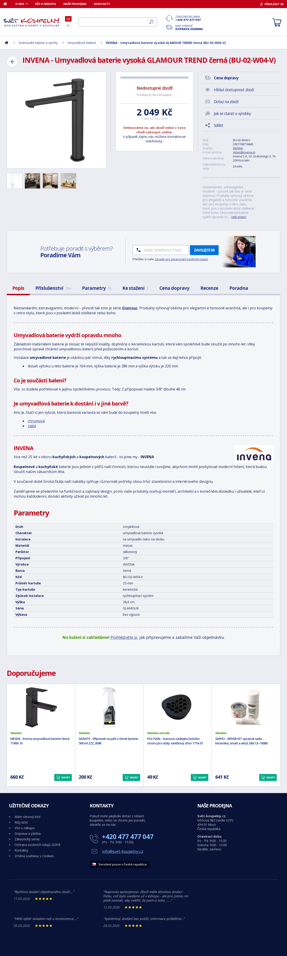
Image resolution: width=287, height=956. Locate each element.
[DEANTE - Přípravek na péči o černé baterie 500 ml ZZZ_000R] (109, 707)
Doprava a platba (28, 833)
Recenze (209, 288)
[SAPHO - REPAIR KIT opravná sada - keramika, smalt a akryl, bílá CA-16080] (246, 707)
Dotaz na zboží (226, 101)
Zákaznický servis (27, 839)
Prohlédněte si (124, 637)
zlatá (32, 425)
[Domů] (7, 4)
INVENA (238, 148)
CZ (68, 19)
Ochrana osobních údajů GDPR (37, 845)
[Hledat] (117, 21)
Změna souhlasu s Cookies (34, 856)
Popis (18, 288)
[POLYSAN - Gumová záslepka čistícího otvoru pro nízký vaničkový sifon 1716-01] (178, 707)
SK (68, 25)
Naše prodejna (75, 4)
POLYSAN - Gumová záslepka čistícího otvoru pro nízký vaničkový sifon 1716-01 (175, 741)
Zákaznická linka (189, 18)
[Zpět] (12, 61)
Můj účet (21, 822)
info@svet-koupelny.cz (122, 851)
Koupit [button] (65, 777)
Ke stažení (135, 288)
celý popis (239, 217)
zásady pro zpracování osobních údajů (181, 259)
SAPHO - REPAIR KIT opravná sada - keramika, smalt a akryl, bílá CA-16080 (241, 741)
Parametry (96, 288)
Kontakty (102, 4)
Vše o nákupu (45, 4)
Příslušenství (53, 288)
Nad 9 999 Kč (189, 27)
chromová (36, 420)
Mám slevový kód (27, 817)
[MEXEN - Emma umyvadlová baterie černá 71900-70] (41, 707)
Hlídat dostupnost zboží (234, 89)
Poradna (238, 288)
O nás (19, 4)
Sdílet (218, 125)
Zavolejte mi (204, 250)
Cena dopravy (174, 288)
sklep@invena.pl (244, 152)
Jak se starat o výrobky (232, 113)
